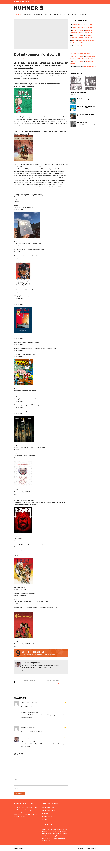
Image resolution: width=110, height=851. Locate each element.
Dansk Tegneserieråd (48, 807)
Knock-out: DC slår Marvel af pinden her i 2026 (86, 106)
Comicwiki (45, 813)
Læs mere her (17, 821)
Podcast (56, 14)
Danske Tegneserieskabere (50, 810)
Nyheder (16, 14)
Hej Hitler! (28, 683)
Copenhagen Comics (48, 816)
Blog (73, 14)
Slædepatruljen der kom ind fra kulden (86, 115)
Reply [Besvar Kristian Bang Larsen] (65, 738)
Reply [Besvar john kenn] (65, 727)
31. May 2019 (35, 702)
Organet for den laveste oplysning (53, 683)
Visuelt (47, 14)
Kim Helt (74, 40)
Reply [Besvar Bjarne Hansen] (65, 702)
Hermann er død (82, 122)
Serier (65, 14)
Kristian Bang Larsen (26, 59)
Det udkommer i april (36, 1)
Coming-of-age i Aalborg (78, 92)
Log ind (80, 848)
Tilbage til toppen (90, 848)
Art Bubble (45, 819)
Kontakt (82, 14)
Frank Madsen (76, 24)
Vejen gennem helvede (89, 66)
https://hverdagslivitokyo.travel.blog (32, 671)
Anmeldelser (27, 14)
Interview (37, 14)
